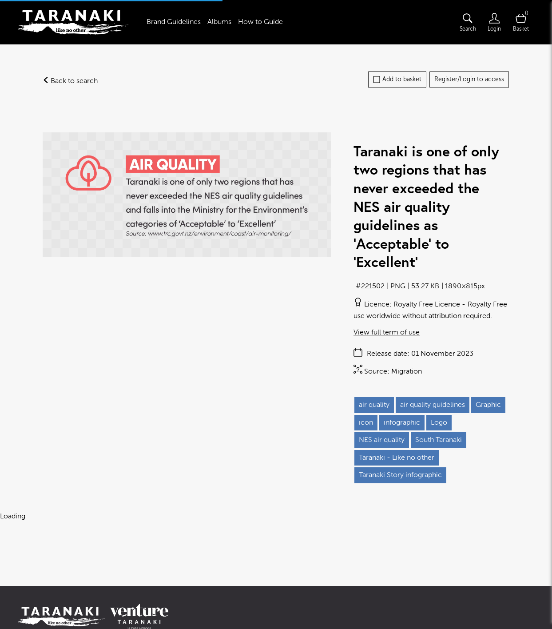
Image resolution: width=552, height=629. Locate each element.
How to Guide (260, 22)
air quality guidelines (432, 405)
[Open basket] (521, 22)
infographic (402, 422)
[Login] (494, 22)
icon (366, 422)
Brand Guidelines (174, 22)
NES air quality (382, 440)
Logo (439, 422)
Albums (219, 22)
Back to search (70, 81)
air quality (374, 405)
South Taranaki (438, 440)
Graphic (488, 405)
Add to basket (397, 79)
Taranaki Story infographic (400, 475)
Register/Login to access (469, 79)
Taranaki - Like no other (396, 458)
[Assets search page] (467, 22)
